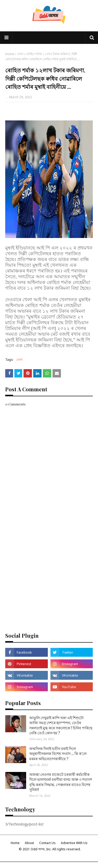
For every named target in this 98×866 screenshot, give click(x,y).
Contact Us (47, 843)
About (29, 843)
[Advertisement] (49, 575)
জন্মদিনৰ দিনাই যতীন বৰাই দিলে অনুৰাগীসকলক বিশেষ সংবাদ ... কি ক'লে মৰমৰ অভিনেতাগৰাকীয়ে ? (58, 753)
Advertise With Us (74, 843)
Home (9, 54)
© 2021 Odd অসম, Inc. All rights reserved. (50, 849)
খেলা (20, 54)
